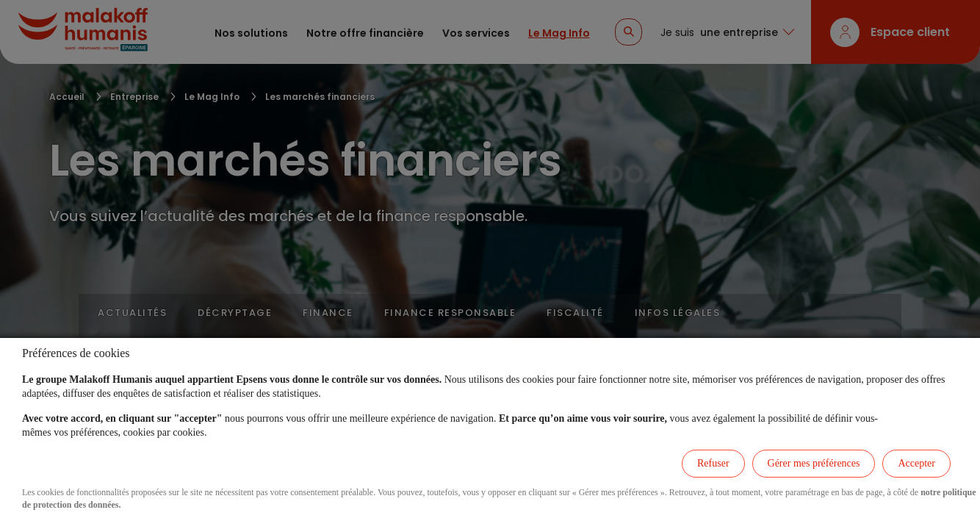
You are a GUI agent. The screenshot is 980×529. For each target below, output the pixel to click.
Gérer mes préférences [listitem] (814, 463)
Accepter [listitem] (916, 463)
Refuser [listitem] (713, 463)
